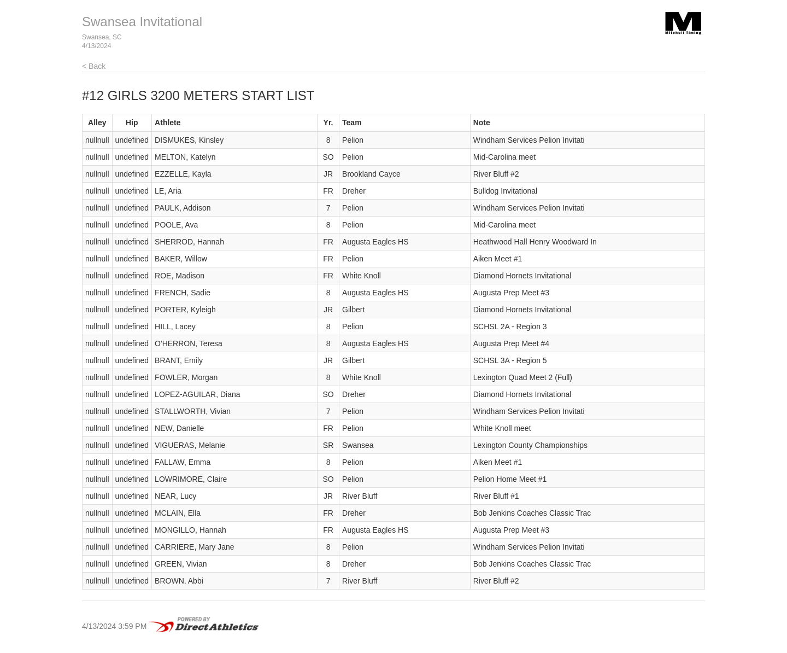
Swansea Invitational (142, 21)
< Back (93, 66)
